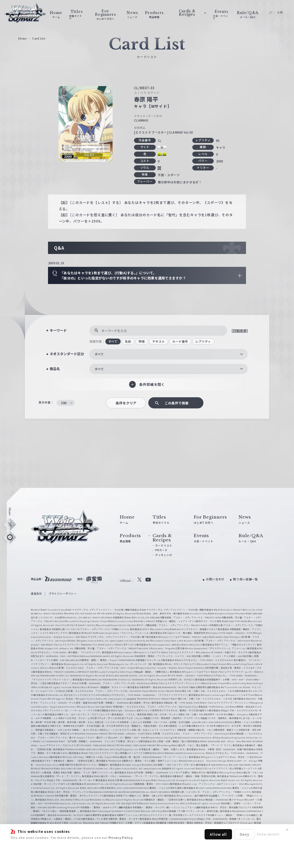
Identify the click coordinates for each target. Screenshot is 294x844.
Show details (268, 834)
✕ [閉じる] (287, 829)
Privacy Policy (121, 837)
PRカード (161, 550)
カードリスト (163, 545)
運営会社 (36, 593)
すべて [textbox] (99, 354)
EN (280, 12)
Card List (38, 38)
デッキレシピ (163, 555)
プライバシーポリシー (63, 593)
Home (22, 38)
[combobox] (168, 354)
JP (271, 12)
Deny (244, 834)
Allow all (218, 834)
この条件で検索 (177, 402)
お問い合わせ (215, 579)
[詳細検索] (239, 330)
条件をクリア (126, 402)
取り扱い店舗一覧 (245, 579)
